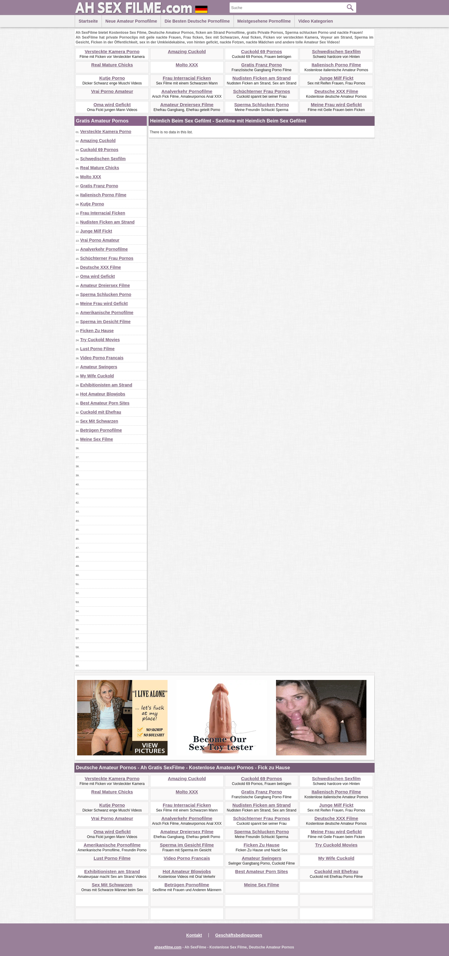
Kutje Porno (112, 78)
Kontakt (194, 935)
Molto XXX (187, 64)
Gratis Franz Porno (261, 64)
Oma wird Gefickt (111, 104)
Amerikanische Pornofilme (106, 312)
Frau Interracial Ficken (187, 78)
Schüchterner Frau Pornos (261, 91)
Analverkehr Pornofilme (186, 91)
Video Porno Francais (102, 357)
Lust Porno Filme (97, 348)
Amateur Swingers (98, 366)
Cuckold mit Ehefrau (100, 412)
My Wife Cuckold (97, 375)
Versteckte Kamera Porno (112, 51)
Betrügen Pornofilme (101, 430)
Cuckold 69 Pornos (261, 51)
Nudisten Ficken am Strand (261, 78)
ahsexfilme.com (167, 947)
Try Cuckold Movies (100, 339)
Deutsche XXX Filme (336, 91)
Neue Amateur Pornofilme (131, 21)
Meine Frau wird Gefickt (336, 104)
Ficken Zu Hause (97, 330)
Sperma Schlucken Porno (261, 104)
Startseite (88, 21)
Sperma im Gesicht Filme (105, 321)
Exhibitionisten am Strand (106, 385)
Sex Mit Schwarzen (99, 421)
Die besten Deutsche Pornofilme (197, 21)
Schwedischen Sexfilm (336, 51)
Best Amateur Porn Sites (105, 403)
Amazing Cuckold (187, 51)
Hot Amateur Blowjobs (102, 394)
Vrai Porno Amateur (112, 91)
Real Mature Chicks (112, 64)
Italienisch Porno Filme (336, 64)
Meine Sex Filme (96, 439)
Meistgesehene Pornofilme (264, 21)
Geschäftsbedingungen (238, 935)
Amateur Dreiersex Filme (187, 104)
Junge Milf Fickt (336, 78)
